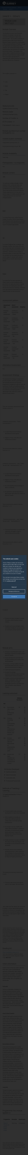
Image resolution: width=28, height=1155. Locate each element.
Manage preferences (14, 591)
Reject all (14, 587)
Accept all (14, 596)
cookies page (11, 581)
